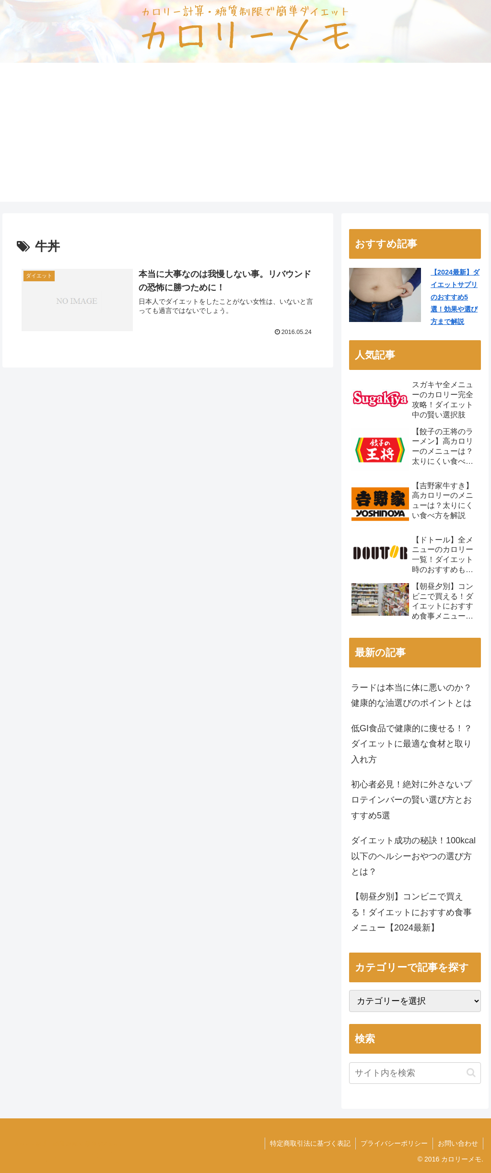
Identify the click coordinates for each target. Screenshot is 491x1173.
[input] (414, 1073)
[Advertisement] (245, 135)
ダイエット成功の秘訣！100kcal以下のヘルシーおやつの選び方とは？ (413, 856)
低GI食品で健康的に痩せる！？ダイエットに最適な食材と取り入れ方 (411, 744)
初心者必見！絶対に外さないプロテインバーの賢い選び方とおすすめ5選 (411, 800)
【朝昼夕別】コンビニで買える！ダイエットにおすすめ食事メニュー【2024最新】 (411, 912)
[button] (471, 1072)
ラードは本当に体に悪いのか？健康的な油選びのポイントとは (411, 695)
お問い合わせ (458, 1143)
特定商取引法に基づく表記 (310, 1143)
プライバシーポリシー (394, 1143)
